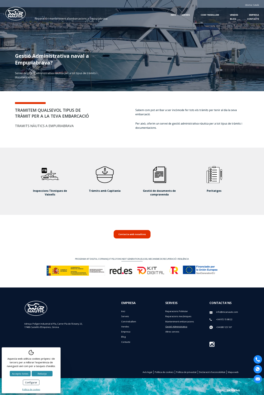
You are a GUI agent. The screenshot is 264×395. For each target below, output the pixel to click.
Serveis (125, 316)
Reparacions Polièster (176, 311)
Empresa (254, 14)
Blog (233, 18)
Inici (173, 14)
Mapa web (233, 372)
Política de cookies (164, 372)
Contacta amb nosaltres (132, 234)
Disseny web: (227, 390)
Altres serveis (172, 331)
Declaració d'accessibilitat (212, 372)
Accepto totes (20, 373)
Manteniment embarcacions (179, 321)
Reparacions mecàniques (178, 316)
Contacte (253, 18)
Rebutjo (42, 373)
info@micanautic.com (227, 311)
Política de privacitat (186, 372)
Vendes (234, 14)
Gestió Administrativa (176, 326)
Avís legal (147, 372)
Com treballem (210, 14)
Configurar (31, 382)
